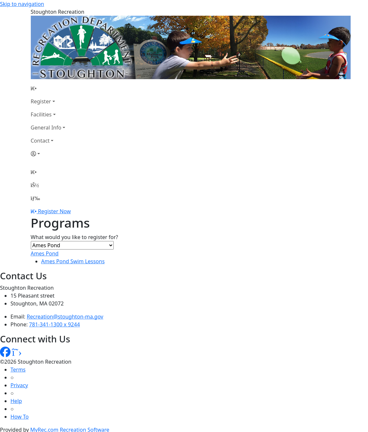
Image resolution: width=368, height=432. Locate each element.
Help (16, 401)
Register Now (54, 211)
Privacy (19, 385)
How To (19, 416)
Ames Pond (45, 253)
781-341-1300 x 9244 (54, 324)
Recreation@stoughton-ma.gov (65, 316)
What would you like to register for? (74, 237)
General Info (46, 127)
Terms (18, 369)
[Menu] (35, 198)
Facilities (41, 114)
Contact (40, 140)
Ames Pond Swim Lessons (73, 261)
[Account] (48, 153)
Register (41, 101)
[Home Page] (48, 88)
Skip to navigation (22, 4)
